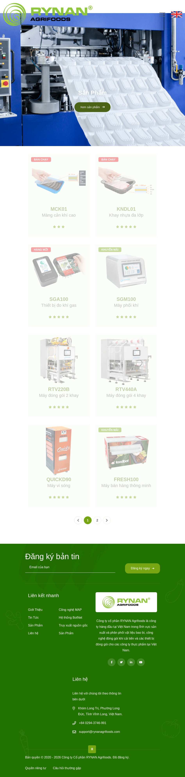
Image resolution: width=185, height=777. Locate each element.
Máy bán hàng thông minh (126, 487)
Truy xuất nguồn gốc (73, 625)
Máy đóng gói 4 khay (126, 396)
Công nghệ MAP (70, 609)
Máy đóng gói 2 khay (59, 396)
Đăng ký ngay (142, 568)
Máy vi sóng (58, 487)
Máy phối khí (126, 306)
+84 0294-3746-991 (92, 723)
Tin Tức (33, 617)
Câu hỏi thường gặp (67, 768)
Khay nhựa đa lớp (126, 216)
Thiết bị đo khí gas (59, 306)
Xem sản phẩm (92, 107)
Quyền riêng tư (35, 768)
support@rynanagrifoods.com (99, 731)
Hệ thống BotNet (70, 617)
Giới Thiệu (35, 609)
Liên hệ (33, 633)
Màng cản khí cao (59, 216)
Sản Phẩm (35, 625)
